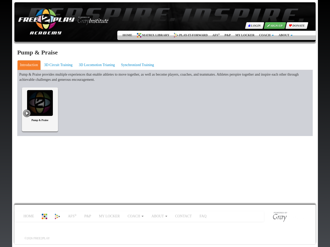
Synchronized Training (137, 65)
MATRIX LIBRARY (153, 35)
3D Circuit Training (58, 65)
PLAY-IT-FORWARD (191, 35)
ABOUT (285, 35)
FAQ (203, 216)
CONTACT (183, 216)
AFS (216, 35)
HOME (127, 35)
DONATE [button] (297, 25)
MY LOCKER (244, 35)
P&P (228, 35)
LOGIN (254, 25)
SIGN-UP (275, 25)
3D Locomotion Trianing (97, 65)
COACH (266, 35)
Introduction (29, 65)
